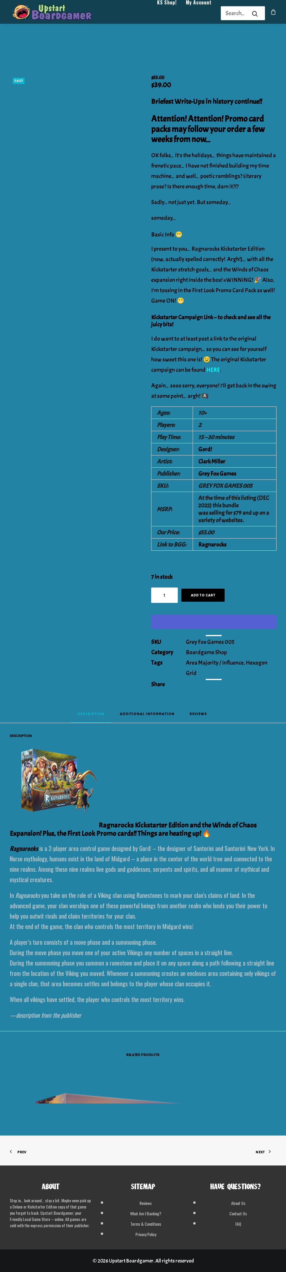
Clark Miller (211, 461)
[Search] (235, 13)
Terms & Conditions (145, 1224)
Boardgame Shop (206, 652)
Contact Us (238, 1213)
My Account (199, 13)
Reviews (146, 1203)
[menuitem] (166, 13)
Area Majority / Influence (215, 662)
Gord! (205, 449)
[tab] (147, 715)
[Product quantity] (164, 595)
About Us (238, 1203)
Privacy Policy (145, 1234)
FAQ (238, 1224)
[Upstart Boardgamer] (58, 13)
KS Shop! (166, 13)
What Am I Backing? (145, 1213)
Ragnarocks (212, 544)
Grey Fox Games (217, 473)
